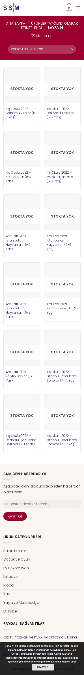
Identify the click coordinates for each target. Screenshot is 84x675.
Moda (8, 585)
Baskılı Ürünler (14, 550)
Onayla (43, 667)
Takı (6, 593)
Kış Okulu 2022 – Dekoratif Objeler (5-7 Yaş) (60, 113)
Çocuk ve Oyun (16, 559)
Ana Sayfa (15, 23)
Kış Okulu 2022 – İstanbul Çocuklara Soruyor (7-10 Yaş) (21, 440)
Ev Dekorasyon (16, 568)
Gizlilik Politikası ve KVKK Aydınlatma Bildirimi (40, 637)
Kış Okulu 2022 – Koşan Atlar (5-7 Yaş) (19, 176)
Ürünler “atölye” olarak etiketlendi (49, 25)
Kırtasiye (10, 576)
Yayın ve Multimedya (21, 602)
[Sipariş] (42, 49)
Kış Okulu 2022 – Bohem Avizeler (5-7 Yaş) (21, 113)
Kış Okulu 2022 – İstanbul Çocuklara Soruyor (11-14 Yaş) (62, 376)
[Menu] (78, 7)
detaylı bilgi (69, 661)
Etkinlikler (10, 611)
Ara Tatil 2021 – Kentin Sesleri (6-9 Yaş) (61, 308)
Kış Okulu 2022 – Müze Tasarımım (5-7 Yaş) (60, 176)
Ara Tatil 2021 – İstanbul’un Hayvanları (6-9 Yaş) (18, 242)
